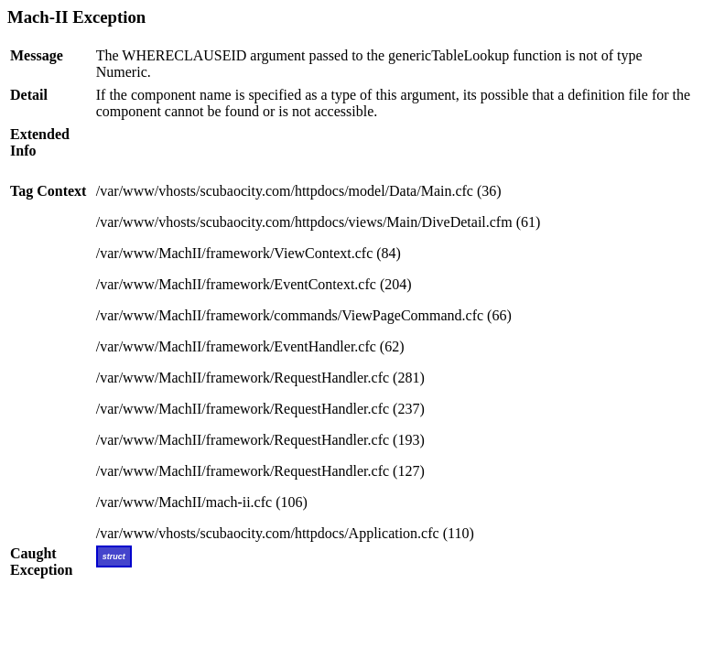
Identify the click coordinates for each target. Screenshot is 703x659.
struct (114, 556)
